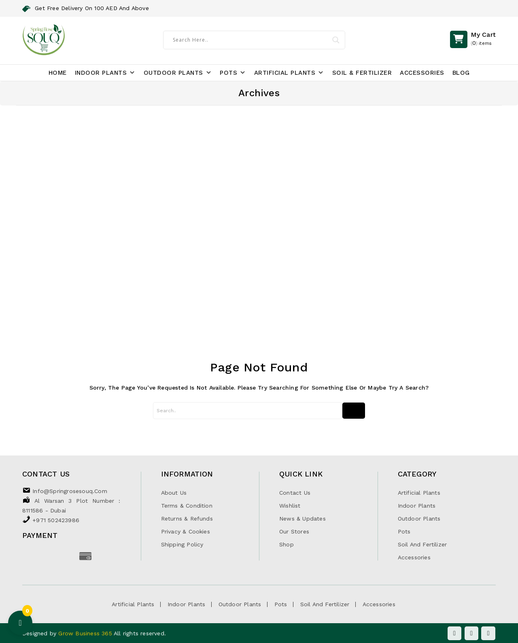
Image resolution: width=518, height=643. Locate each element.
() (483, 39)
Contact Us (294, 492)
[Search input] (248, 39)
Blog (461, 72)
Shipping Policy (182, 544)
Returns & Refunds (187, 518)
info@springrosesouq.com (69, 491)
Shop (286, 544)
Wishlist (290, 505)
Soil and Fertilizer (422, 544)
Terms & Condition (186, 505)
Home (58, 72)
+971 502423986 (55, 520)
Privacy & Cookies (185, 531)
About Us (174, 492)
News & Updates (302, 518)
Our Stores (294, 531)
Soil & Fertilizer (362, 72)
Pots (233, 73)
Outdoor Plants (178, 73)
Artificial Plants (289, 73)
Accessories (422, 72)
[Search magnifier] (334, 40)
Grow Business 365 (86, 633)
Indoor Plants (105, 73)
